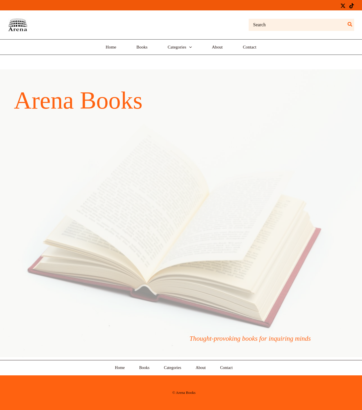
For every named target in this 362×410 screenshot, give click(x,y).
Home (120, 368)
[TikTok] (351, 5)
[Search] (350, 25)
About (201, 368)
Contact (226, 368)
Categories (172, 368)
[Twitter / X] (343, 5)
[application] (189, 47)
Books (144, 368)
